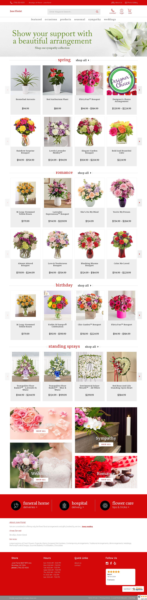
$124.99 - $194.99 (57, 159)
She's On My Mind (90, 212)
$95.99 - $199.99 (57, 333)
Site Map (132, 598)
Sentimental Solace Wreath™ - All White (89, 387)
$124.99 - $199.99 (57, 394)
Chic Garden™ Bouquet (89, 324)
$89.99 (57, 108)
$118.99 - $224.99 (89, 333)
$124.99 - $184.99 (89, 272)
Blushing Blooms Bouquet (89, 264)
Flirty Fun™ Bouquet (89, 99)
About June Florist (17, 522)
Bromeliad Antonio (25, 99)
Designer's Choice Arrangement (122, 100)
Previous (7, 90)
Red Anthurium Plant (57, 99)
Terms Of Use (92, 598)
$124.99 (90, 221)
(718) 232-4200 (19, 3)
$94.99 (25, 108)
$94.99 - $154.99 (25, 159)
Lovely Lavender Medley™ (57, 152)
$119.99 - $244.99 (25, 272)
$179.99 (25, 221)
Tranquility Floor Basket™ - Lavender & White (25, 388)
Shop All (81, 60)
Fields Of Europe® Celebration (57, 325)
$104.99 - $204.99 (89, 159)
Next (140, 90)
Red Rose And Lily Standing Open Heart (122, 387)
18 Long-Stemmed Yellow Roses (25, 213)
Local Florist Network (119, 598)
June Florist (16, 11)
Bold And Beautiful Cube (121, 152)
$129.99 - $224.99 (121, 108)
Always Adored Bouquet (25, 264)
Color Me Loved (121, 263)
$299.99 (89, 394)
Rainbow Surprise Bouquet (25, 152)
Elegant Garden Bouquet (89, 152)
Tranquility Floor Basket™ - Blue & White (57, 388)
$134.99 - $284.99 (121, 221)
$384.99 (121, 394)
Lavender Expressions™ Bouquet (57, 213)
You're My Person (121, 212)
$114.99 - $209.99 (57, 221)
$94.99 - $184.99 (89, 108)
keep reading (87, 526)
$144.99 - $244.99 (25, 394)
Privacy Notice (105, 598)
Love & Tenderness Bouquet (57, 264)
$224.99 (121, 159)
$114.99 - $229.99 (121, 272)
